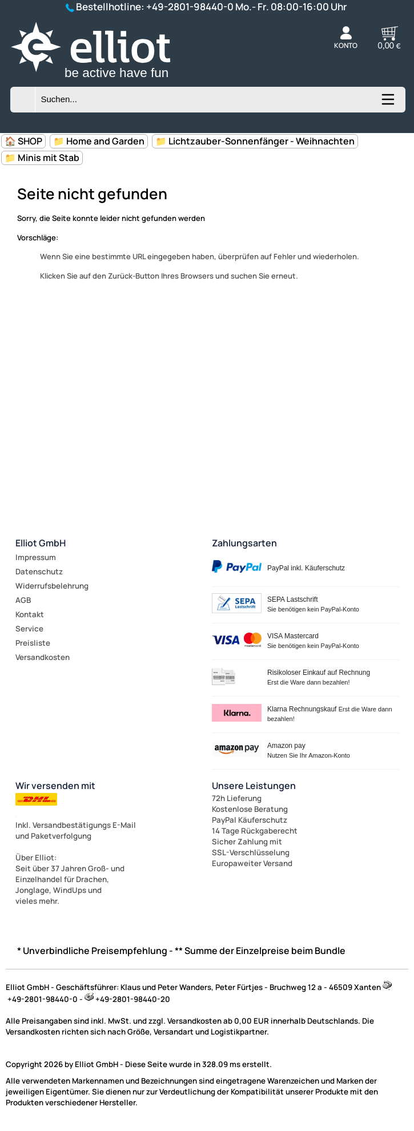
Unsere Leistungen (254, 785)
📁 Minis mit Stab (42, 157)
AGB (23, 600)
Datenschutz (39, 571)
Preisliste (32, 643)
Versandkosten (42, 657)
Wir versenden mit (55, 785)
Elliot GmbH (40, 543)
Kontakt (29, 614)
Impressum (35, 557)
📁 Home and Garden (98, 141)
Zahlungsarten (244, 543)
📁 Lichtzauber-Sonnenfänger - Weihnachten (255, 141)
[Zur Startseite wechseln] (105, 80)
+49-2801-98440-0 (190, 6)
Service (29, 628)
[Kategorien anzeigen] (387, 103)
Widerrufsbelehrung (52, 586)
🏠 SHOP (23, 141)
